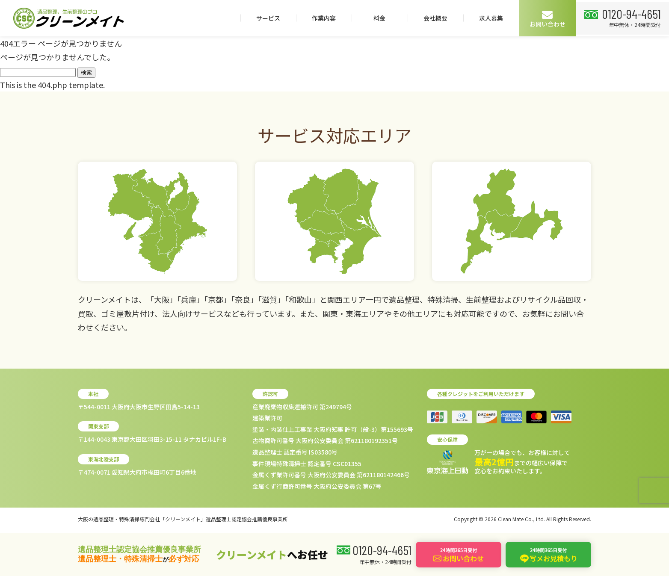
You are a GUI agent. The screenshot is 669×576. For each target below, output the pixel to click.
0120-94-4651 (630, 13)
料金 (377, 18)
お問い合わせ (545, 18)
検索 (86, 72)
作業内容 (321, 18)
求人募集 (488, 18)
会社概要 (433, 18)
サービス (266, 18)
